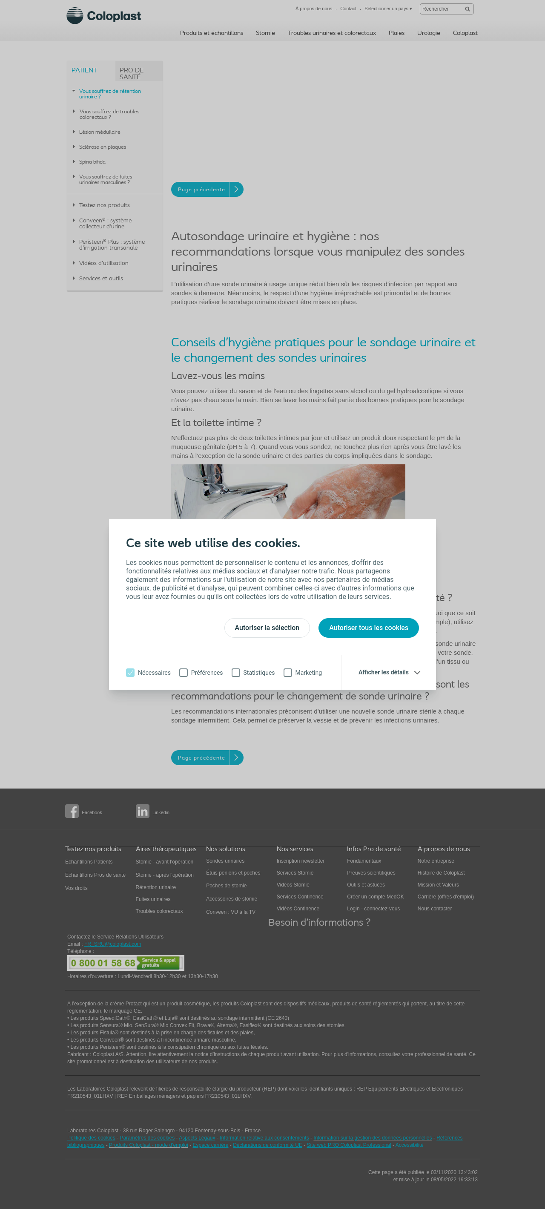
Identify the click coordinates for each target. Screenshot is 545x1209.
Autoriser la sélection (267, 628)
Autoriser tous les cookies (368, 628)
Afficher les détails (384, 672)
